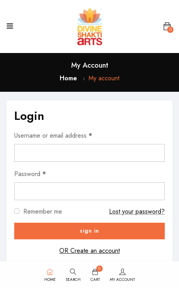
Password (30, 173)
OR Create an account (89, 250)
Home (68, 78)
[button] (167, 26)
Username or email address (53, 135)
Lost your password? (137, 211)
